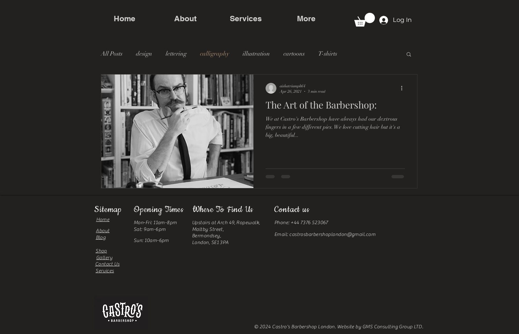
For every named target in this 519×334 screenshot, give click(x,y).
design (144, 53)
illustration (256, 53)
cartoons (294, 53)
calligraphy (214, 53)
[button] (364, 20)
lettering (176, 53)
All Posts (111, 53)
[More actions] (404, 88)
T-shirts (327, 53)
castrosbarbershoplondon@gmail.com (332, 234)
